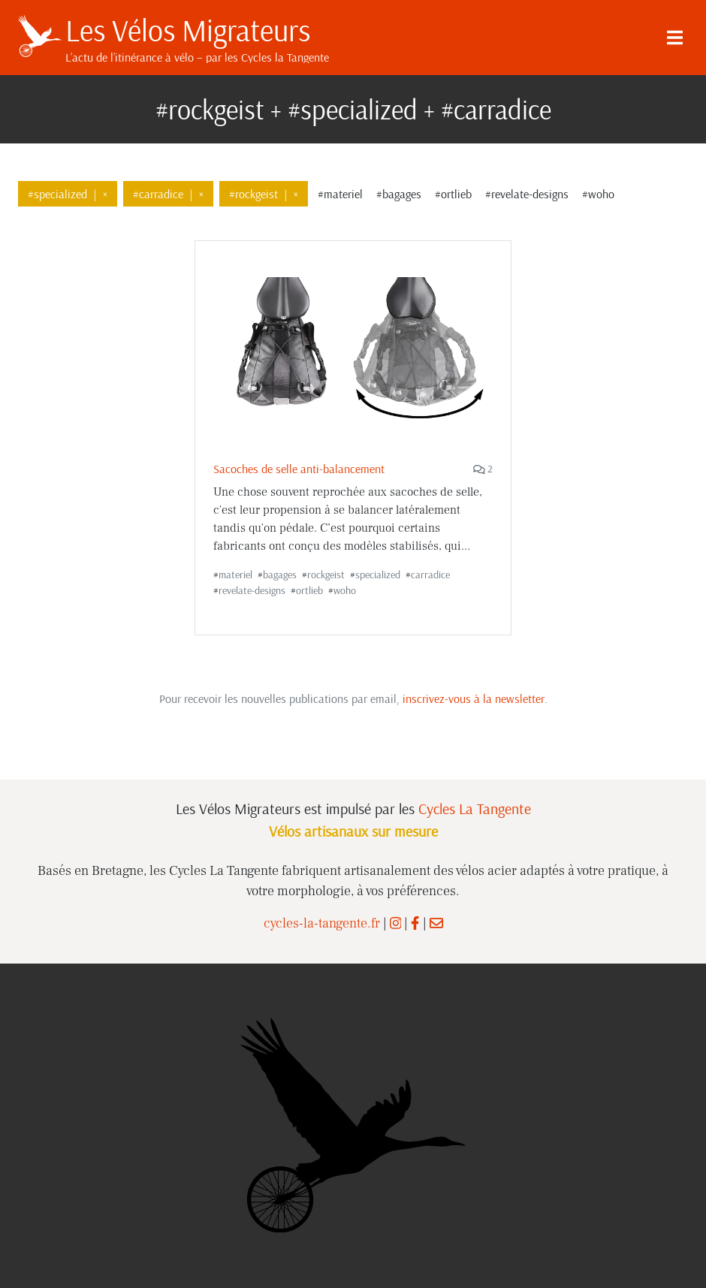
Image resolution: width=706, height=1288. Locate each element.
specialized (377, 574)
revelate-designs (252, 590)
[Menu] (674, 37)
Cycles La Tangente (474, 808)
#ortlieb (453, 193)
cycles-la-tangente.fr (322, 923)
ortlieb (309, 590)
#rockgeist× (263, 193)
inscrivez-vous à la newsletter (474, 698)
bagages (280, 574)
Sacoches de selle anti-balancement (299, 468)
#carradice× (168, 193)
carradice (430, 574)
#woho (598, 193)
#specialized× (67, 193)
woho (344, 590)
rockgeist (326, 574)
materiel (235, 574)
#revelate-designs (527, 193)
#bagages (398, 193)
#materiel (340, 193)
